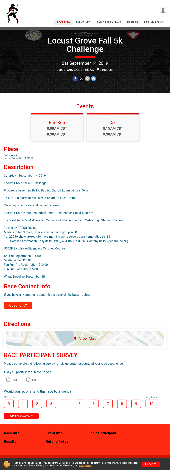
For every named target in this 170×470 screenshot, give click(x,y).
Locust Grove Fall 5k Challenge (85, 45)
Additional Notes (21, 416)
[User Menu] (163, 10)
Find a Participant (108, 22)
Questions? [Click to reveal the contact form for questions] (18, 305)
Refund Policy (153, 22)
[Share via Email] (87, 78)
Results (132, 22)
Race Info (63, 22)
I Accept (150, 464)
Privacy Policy (85, 465)
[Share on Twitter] (81, 78)
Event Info (83, 22)
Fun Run (57, 122)
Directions (106, 69)
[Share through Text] (93, 78)
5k (113, 122)
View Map (85, 338)
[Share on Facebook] (75, 78)
